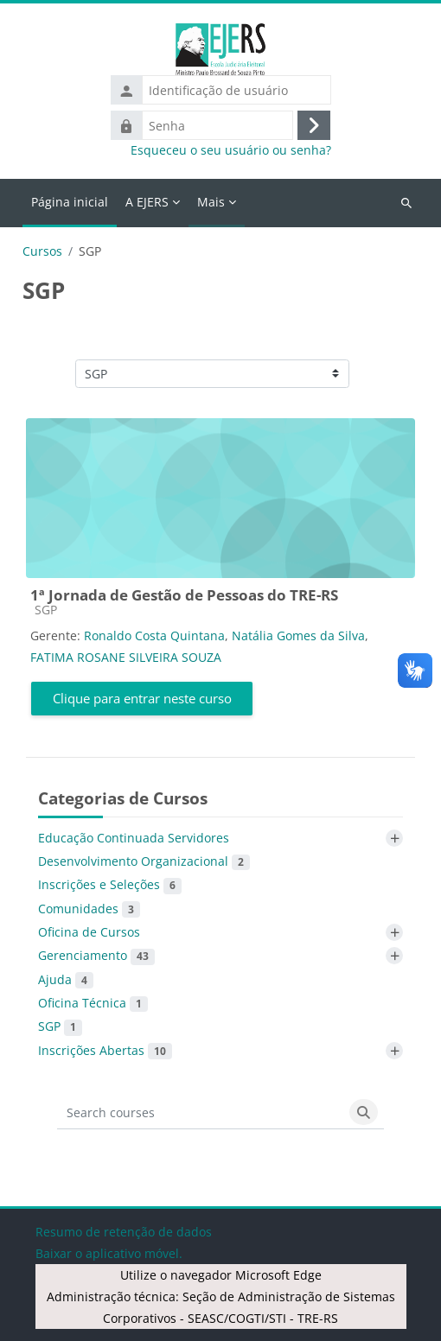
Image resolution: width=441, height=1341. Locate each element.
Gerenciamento (96, 955)
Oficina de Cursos (89, 932)
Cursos (42, 251)
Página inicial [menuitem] (69, 202)
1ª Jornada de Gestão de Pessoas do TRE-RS (184, 595)
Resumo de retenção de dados (123, 1231)
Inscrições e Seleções (110, 884)
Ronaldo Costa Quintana (154, 635)
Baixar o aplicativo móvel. (108, 1253)
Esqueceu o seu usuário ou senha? (231, 150)
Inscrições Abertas (105, 1050)
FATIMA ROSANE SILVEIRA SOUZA (125, 657)
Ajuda (65, 979)
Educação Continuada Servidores (133, 837)
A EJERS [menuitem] (147, 202)
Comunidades (89, 909)
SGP (60, 1026)
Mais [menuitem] (211, 202)
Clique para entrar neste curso (142, 698)
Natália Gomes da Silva (298, 635)
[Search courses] (200, 1112)
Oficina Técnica (93, 1003)
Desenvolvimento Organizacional (144, 861)
